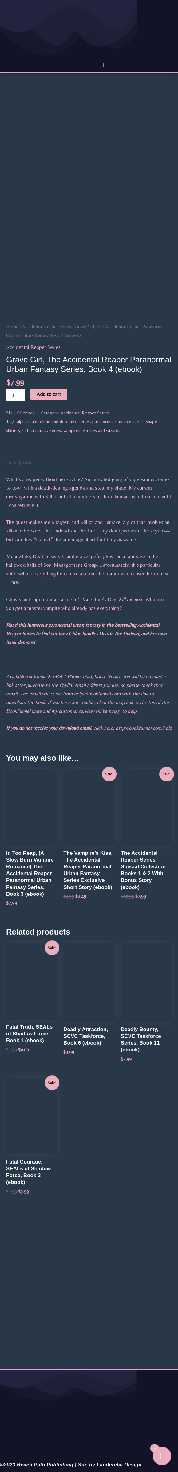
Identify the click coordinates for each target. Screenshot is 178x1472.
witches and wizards (101, 430)
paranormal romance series (118, 421)
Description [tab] (18, 462)
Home (12, 326)
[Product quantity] (15, 395)
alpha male (27, 421)
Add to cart (49, 394)
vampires (71, 430)
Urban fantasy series (41, 430)
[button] (104, 65)
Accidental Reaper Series (46, 326)
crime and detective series (65, 421)
